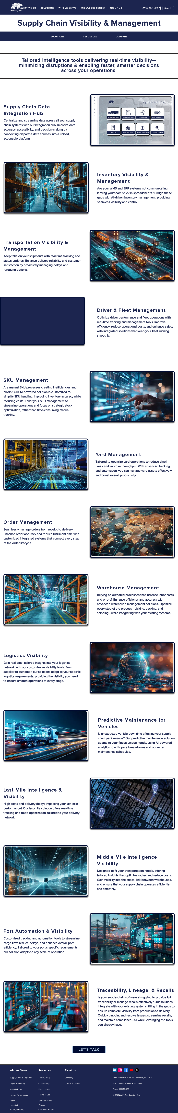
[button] (28, 8)
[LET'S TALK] (89, 1049)
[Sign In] (168, 8)
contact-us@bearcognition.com (130, 1083)
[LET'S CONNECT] (151, 8)
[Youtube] (131, 1070)
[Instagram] (120, 1070)
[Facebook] (126, 1070)
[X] (137, 1070)
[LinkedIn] (115, 1070)
